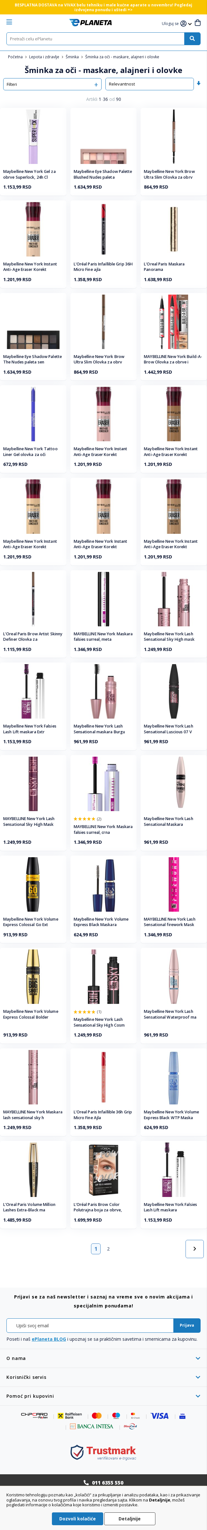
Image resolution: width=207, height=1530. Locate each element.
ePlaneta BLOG (49, 1339)
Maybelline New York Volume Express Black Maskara (101, 922)
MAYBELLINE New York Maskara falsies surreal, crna (103, 829)
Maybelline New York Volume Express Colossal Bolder (30, 1014)
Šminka (73, 57)
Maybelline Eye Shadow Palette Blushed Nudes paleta (103, 174)
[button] (171, 23)
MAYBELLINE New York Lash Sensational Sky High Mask (28, 821)
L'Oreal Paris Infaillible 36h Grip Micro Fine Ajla (103, 1114)
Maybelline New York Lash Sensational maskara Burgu (99, 729)
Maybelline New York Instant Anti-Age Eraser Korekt (30, 267)
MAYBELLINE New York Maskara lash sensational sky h (32, 1114)
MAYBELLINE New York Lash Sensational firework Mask (169, 922)
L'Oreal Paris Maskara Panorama (164, 267)
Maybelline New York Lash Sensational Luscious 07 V (168, 729)
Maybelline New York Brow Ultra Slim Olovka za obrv (169, 174)
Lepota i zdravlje (44, 57)
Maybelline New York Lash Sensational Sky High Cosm (99, 1022)
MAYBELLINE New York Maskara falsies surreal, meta (103, 636)
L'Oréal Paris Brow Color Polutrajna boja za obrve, (98, 1207)
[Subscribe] (187, 1325)
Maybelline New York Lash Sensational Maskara (168, 821)
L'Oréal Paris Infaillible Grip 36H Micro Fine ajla (103, 267)
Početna (16, 57)
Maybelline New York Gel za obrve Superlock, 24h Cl (29, 174)
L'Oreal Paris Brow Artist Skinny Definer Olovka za (32, 636)
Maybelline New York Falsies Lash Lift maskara (170, 1207)
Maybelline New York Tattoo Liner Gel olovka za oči (30, 451)
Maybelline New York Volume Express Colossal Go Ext (30, 922)
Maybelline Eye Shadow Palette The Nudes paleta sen (32, 359)
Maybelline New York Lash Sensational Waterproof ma (170, 1014)
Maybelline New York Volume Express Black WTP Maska (171, 1114)
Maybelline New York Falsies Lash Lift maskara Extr (29, 729)
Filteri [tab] (12, 84)
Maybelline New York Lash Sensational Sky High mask (169, 636)
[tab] (103, 1358)
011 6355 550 (107, 1482)
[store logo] (90, 22)
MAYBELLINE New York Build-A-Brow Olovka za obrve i (173, 359)
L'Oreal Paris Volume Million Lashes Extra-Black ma (29, 1207)
